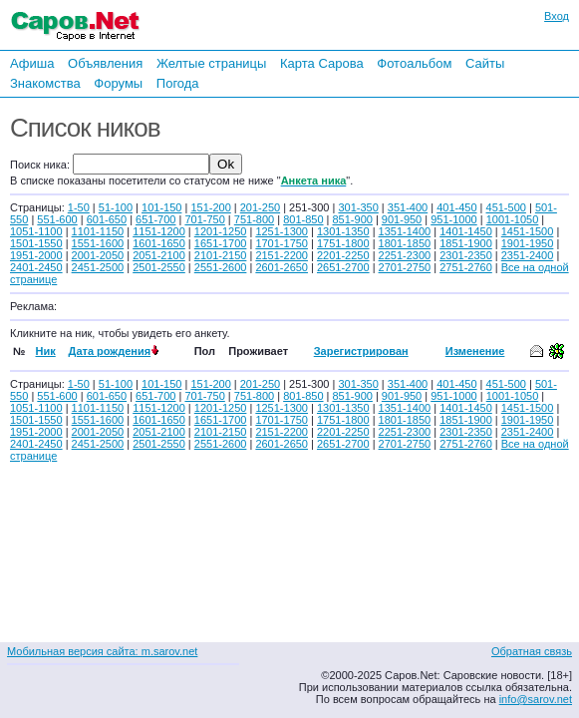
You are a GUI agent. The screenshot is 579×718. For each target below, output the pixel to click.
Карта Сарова (322, 63)
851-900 (353, 219)
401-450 (456, 207)
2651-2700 (343, 267)
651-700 (155, 219)
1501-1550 (36, 243)
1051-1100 (36, 231)
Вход (556, 16)
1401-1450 (465, 231)
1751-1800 (343, 243)
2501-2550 (159, 267)
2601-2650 (281, 267)
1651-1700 (220, 243)
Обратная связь (531, 651)
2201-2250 (343, 255)
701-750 (204, 219)
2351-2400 (527, 255)
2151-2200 (281, 255)
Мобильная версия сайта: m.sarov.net (102, 651)
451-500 (506, 207)
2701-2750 (405, 267)
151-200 (210, 207)
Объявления (105, 63)
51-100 (116, 207)
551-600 (57, 219)
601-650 (107, 219)
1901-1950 (527, 243)
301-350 (358, 207)
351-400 (408, 207)
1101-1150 (98, 231)
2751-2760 (465, 267)
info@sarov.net (535, 699)
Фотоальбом (414, 63)
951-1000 (454, 219)
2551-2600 (220, 267)
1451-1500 (527, 231)
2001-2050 (98, 255)
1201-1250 (220, 231)
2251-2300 (405, 255)
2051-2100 (159, 255)
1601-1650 (159, 243)
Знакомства (45, 83)
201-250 (260, 207)
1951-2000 (36, 255)
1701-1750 (281, 243)
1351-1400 (405, 231)
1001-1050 (512, 219)
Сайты (484, 63)
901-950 (402, 219)
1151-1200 (159, 231)
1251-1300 (281, 231)
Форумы (118, 83)
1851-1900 (465, 243)
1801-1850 (405, 243)
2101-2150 (220, 255)
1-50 (79, 207)
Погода (177, 83)
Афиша (32, 63)
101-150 (161, 207)
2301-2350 (465, 255)
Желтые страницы (211, 63)
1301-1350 (343, 231)
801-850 (303, 219)
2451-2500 (98, 267)
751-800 (254, 219)
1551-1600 (98, 243)
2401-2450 (36, 267)
